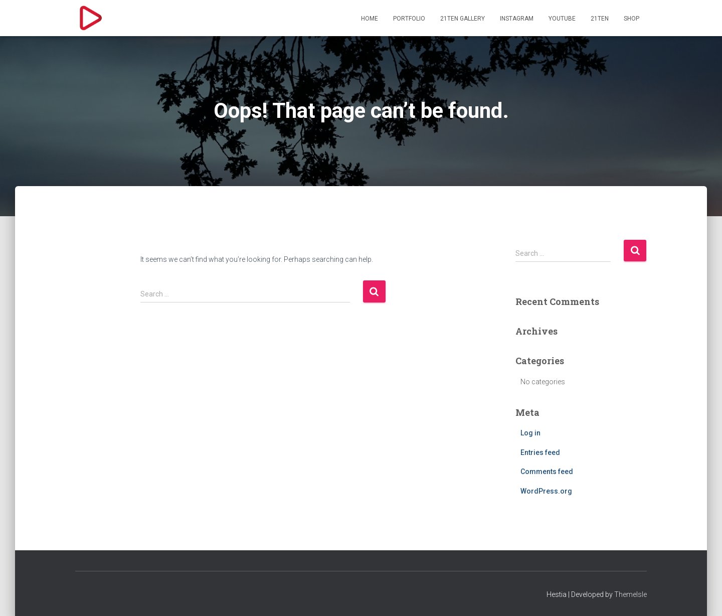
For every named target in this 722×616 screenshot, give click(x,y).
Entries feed (540, 452)
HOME (369, 18)
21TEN (600, 18)
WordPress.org (546, 491)
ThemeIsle (630, 594)
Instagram (516, 18)
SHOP (631, 18)
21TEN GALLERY (462, 18)
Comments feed (546, 472)
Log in (530, 433)
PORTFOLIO (409, 18)
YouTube (562, 18)
